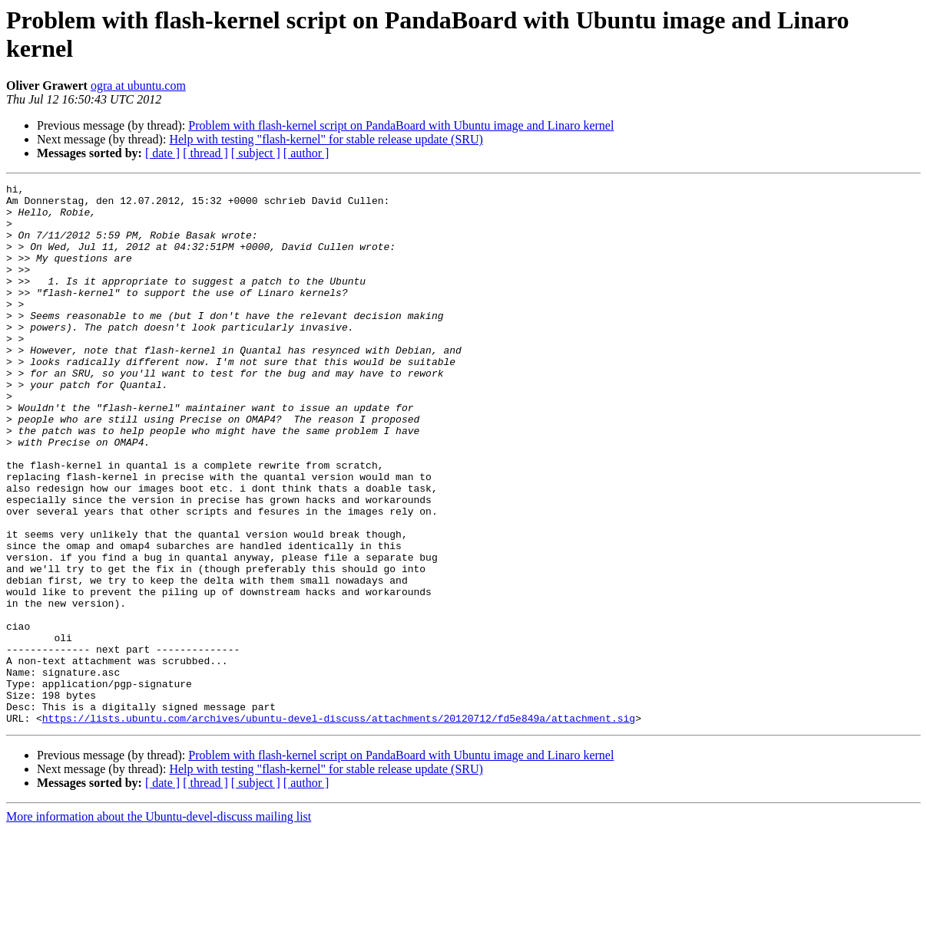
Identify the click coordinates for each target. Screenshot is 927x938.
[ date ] (162, 153)
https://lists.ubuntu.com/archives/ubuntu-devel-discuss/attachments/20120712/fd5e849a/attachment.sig (338, 826)
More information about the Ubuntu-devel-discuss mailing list (158, 924)
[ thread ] (205, 153)
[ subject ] (255, 153)
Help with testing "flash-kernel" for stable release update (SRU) (326, 139)
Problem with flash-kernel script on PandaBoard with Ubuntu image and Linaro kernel (401, 125)
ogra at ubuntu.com (138, 85)
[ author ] (306, 153)
